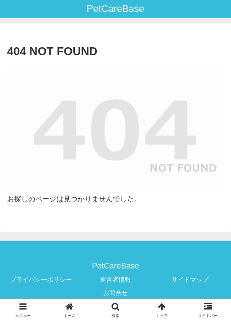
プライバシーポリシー (41, 279)
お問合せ (115, 292)
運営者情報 (115, 279)
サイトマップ (190, 279)
